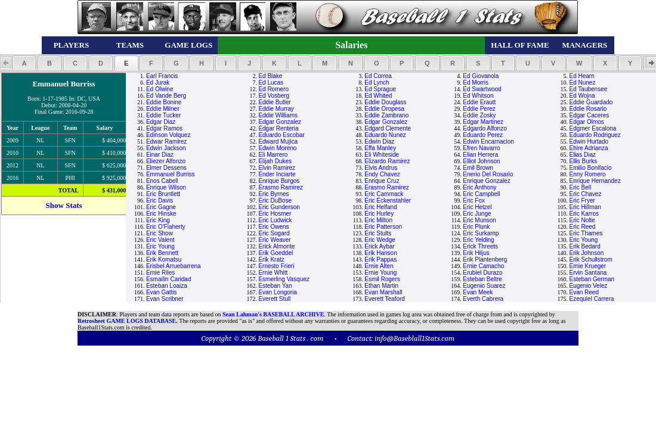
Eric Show (159, 233)
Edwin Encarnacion (488, 141)
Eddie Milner (163, 108)
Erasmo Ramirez (280, 187)
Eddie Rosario (588, 108)
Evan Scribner (165, 299)
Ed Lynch (376, 82)
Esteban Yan (275, 285)
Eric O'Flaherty (165, 226)
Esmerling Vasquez (283, 279)
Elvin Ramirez (276, 167)
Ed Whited (378, 95)
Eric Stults (377, 233)
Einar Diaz (160, 154)
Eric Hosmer (274, 213)
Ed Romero (273, 89)
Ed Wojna (582, 95)
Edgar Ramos (164, 128)
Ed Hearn (582, 76)
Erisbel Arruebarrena (173, 266)
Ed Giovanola (481, 76)
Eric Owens (273, 226)
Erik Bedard (585, 246)
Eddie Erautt (479, 102)
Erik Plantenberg (485, 259)
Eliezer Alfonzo (165, 161)
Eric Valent (160, 240)
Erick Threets (480, 246)
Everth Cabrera (483, 299)
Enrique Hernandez (595, 181)
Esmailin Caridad (168, 279)
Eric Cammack (383, 194)
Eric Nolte (582, 220)
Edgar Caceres (589, 115)
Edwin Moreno (277, 148)
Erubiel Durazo (482, 272)
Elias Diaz (583, 154)
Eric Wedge (379, 240)
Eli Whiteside (381, 154)
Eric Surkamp (481, 233)
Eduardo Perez (483, 135)
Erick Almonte (276, 246)
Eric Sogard (273, 233)
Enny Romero (588, 174)
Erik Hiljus (476, 253)
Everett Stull (274, 299)
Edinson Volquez (168, 135)
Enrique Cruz (381, 181)
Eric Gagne (161, 207)
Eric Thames (586, 233)
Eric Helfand (380, 207)
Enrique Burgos (278, 181)
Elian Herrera (480, 154)
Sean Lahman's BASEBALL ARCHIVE (273, 314)
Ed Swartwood (482, 89)
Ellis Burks (584, 161)
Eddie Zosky (479, 115)
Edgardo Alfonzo (484, 128)
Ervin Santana (588, 272)
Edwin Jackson (166, 148)
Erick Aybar (379, 246)
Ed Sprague (380, 89)
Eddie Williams (278, 115)
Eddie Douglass (385, 102)
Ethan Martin (381, 285)
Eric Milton (378, 220)
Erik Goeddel (275, 253)
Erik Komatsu (163, 259)
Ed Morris (475, 82)
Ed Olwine (160, 89)
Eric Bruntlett (163, 194)
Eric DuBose (275, 200)
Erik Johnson (587, 253)
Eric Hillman (585, 207)
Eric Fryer (582, 200)
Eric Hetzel (477, 207)
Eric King (158, 220)
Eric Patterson (383, 226)
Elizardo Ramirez (387, 161)
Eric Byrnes (273, 194)
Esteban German (592, 279)
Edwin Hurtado (589, 141)
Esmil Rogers (382, 279)
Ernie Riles (160, 272)
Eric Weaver (274, 240)
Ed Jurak (157, 82)
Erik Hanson (380, 253)
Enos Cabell (162, 181)
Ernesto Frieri (276, 266)
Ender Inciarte (276, 174)
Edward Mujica (278, 141)
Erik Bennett (162, 253)
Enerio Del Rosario (488, 174)
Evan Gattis (161, 292)
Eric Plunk (476, 226)
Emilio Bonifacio (591, 167)
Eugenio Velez (589, 285)
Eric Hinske (161, 213)
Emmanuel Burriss (170, 174)
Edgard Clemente (387, 128)
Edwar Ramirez (166, 141)
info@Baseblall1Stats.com (414, 338)
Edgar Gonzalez (279, 122)
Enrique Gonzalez (486, 181)
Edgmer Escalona (593, 128)
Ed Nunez (583, 82)
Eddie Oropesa (384, 108)
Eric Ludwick (275, 220)
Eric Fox (474, 200)
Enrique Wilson (166, 187)
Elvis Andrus (380, 167)
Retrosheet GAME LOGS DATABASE (127, 321)
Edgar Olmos (587, 122)
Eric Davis (159, 200)
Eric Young (584, 240)
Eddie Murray (275, 108)
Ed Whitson (478, 95)
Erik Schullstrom (591, 259)
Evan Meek (478, 292)
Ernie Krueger (588, 266)
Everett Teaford (384, 299)
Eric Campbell (481, 194)
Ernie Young (380, 272)
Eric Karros (584, 213)
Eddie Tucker (163, 115)
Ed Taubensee (589, 89)
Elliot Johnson (481, 161)
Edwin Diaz (379, 141)
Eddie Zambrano (386, 115)
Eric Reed (583, 226)
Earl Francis (162, 76)
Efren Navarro (481, 148)
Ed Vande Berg (166, 95)
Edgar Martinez (483, 122)
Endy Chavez (382, 174)
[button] (24, 63)
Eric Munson (479, 220)
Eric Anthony (479, 187)
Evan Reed (584, 292)
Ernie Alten (378, 266)
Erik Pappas (380, 259)
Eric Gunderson (278, 207)
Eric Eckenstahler (387, 200)
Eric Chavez (586, 194)
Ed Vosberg (273, 95)
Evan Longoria (277, 292)
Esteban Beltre (482, 279)
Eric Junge (477, 213)
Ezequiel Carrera (592, 299)
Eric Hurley (379, 213)
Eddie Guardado (591, 102)
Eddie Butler (274, 102)
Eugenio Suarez (484, 285)
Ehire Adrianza (589, 148)
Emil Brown (478, 167)
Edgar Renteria (278, 128)
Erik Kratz (271, 259)
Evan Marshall (383, 292)
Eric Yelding (478, 240)
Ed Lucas (270, 82)
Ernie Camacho (483, 266)
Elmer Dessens (166, 167)
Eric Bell (581, 187)
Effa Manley (380, 148)
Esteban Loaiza (166, 285)
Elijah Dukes (275, 161)
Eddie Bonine (164, 102)
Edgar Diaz (160, 122)
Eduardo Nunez (385, 135)
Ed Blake (270, 76)
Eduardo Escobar (281, 135)
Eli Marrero (272, 154)
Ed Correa (378, 76)
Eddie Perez (479, 108)
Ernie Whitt (272, 272)
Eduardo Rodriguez (595, 135)
